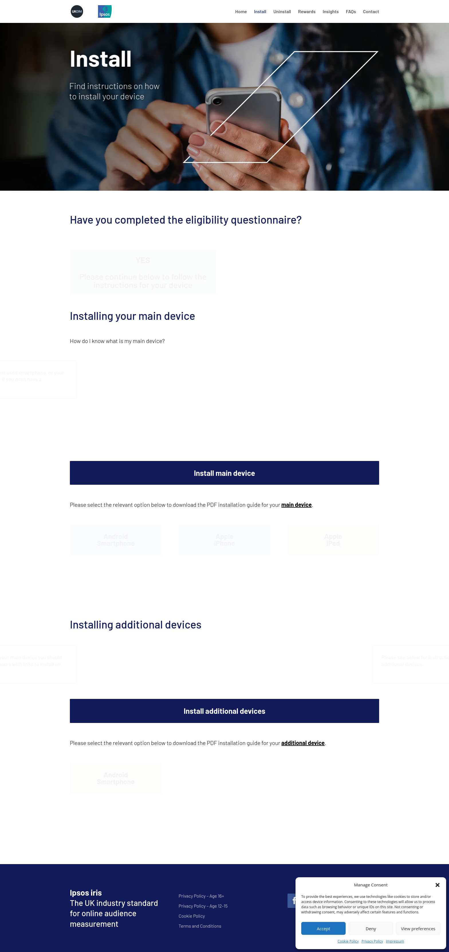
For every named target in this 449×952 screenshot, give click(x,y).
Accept (323, 928)
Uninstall (282, 11)
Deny (371, 928)
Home (241, 11)
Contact (371, 11)
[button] (437, 885)
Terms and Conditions (200, 926)
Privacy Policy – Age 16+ (201, 895)
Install (260, 11)
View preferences (418, 928)
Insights (331, 11)
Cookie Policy (348, 941)
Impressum (395, 941)
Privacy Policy (372, 941)
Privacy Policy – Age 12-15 (203, 905)
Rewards (307, 11)
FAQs (351, 11)
